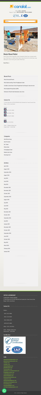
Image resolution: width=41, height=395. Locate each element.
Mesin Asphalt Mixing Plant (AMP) (11, 88)
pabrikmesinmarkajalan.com (10, 382)
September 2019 (7, 233)
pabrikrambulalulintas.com (10, 380)
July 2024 (6, 178)
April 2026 (6, 166)
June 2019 (6, 236)
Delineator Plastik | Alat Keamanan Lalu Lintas (14, 91)
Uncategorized (7, 155)
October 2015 (7, 239)
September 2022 (7, 218)
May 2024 (6, 184)
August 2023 (6, 199)
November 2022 (7, 212)
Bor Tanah (6, 144)
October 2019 (7, 230)
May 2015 (6, 242)
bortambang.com (8, 383)
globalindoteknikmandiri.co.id (11, 359)
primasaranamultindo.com (10, 377)
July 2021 (6, 221)
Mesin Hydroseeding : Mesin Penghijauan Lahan (14, 82)
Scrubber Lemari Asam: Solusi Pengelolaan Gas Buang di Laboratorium (19, 85)
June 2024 (6, 181)
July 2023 (6, 202)
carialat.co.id (7, 364)
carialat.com (7, 362)
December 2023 (7, 187)
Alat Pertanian (7, 141)
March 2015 (6, 245)
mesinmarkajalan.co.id (9, 385)
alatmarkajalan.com (8, 366)
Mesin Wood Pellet (10, 54)
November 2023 (7, 190)
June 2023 (6, 205)
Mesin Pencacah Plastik (9, 79)
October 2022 (7, 215)
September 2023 (7, 196)
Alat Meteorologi (8, 139)
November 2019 (7, 227)
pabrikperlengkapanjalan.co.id (11, 387)
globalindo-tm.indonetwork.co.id (11, 370)
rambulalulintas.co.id (9, 374)
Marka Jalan (6, 147)
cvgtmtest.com (7, 379)
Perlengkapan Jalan (8, 149)
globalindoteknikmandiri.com (10, 361)
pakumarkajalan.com (8, 375)
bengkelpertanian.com (9, 372)
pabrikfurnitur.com (8, 367)
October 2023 (7, 193)
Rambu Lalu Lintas (8, 152)
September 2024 (7, 172)
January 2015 (6, 251)
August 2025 (6, 169)
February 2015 (7, 248)
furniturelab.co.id (8, 369)
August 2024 (6, 175)
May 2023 (6, 208)
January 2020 (6, 224)
